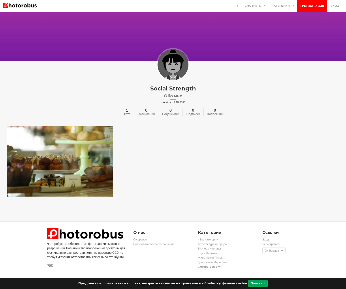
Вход (335, 6)
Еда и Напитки (207, 253)
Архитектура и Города (212, 244)
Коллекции (215, 114)
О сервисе (140, 239)
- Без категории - (209, 239)
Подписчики (170, 114)
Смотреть (254, 6)
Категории (283, 6)
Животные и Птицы (210, 257)
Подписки (193, 114)
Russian (274, 251)
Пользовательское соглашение (154, 244)
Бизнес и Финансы (210, 248)
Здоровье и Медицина (212, 262)
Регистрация (312, 6)
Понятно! (258, 283)
